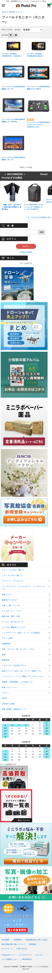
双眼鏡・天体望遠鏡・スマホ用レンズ (17, 682)
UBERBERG (27, 959)
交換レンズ (6, 594)
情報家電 (12, 12)
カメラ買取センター (10, 959)
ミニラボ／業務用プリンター (13, 627)
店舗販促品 (6, 644)
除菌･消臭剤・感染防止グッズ (14, 709)
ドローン (5, 693)
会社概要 (5, 940)
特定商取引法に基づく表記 (36, 940)
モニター (20, 12)
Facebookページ (8, 955)
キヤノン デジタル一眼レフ (13, 570)
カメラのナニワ (25, 955)
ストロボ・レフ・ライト (12, 611)
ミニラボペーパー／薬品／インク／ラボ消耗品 (21, 633)
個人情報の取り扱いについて (13, 944)
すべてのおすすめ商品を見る (39, 217)
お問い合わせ (21, 949)
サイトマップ (7, 949)
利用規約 (32, 944)
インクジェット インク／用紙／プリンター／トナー (23, 676)
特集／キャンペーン (10, 687)
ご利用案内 (17, 940)
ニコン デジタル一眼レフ (12, 575)
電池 (3, 655)
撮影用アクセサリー (10, 600)
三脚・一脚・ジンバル (11, 605)
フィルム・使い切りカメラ (12, 622)
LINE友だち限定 (8, 704)
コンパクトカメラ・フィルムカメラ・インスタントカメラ (23, 587)
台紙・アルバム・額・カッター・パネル (18, 649)
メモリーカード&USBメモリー (14, 665)
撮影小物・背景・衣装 (11, 616)
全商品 (4, 12)
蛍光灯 (4, 698)
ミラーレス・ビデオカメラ (12, 581)
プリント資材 (7, 638)
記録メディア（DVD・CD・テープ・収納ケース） (22, 671)
